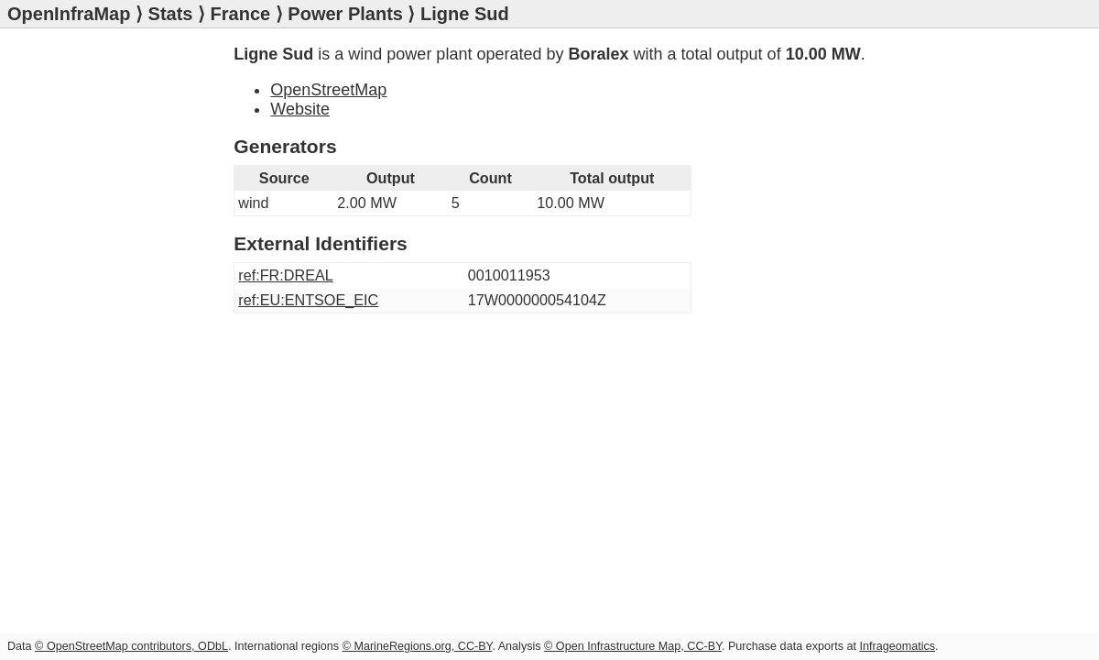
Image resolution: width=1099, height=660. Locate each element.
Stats (170, 14)
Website (300, 109)
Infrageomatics (897, 646)
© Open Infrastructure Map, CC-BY (633, 646)
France (241, 14)
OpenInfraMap (68, 14)
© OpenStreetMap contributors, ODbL (131, 646)
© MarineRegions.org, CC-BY (418, 646)
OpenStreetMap (328, 90)
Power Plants (345, 14)
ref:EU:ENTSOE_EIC (308, 300)
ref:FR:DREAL (285, 275)
